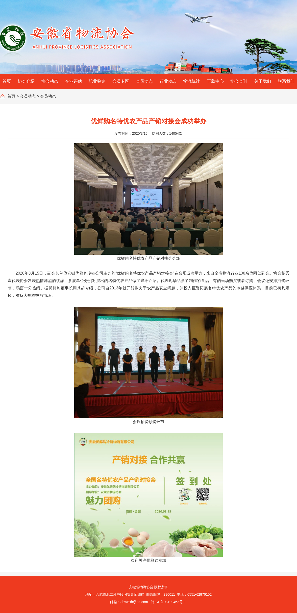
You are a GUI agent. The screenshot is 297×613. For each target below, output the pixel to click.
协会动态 (49, 81)
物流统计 (191, 81)
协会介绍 (26, 81)
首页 (6, 81)
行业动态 (168, 81)
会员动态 (144, 81)
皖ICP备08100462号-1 (168, 602)
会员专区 (120, 81)
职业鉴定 (97, 81)
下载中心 (215, 81)
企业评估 (73, 81)
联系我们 (286, 81)
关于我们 (262, 81)
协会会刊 (238, 81)
